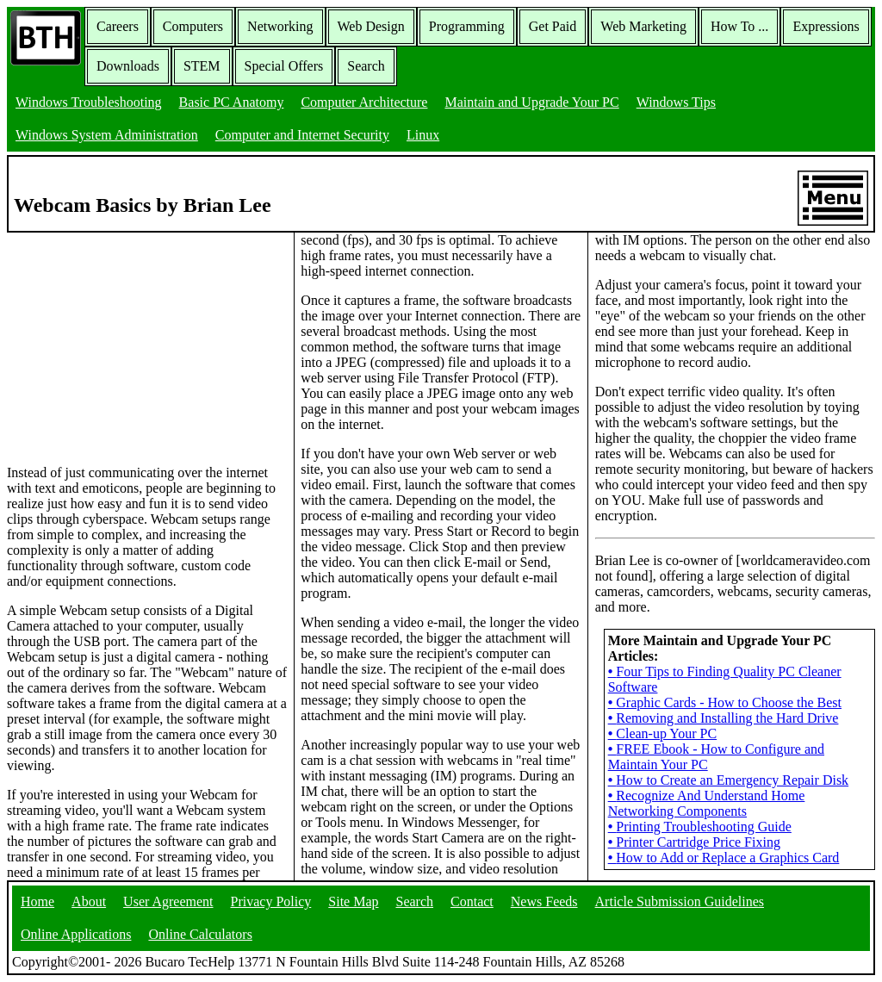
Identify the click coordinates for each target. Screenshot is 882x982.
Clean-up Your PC (662, 733)
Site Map (353, 901)
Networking (280, 26)
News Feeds (544, 901)
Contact (472, 901)
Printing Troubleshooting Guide (700, 826)
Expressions (825, 26)
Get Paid (553, 26)
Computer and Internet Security (302, 134)
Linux (423, 134)
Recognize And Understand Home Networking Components (706, 803)
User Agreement (168, 901)
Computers (193, 26)
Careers (117, 26)
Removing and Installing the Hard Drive (723, 718)
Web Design (371, 26)
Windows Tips (676, 102)
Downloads (127, 66)
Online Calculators (200, 934)
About (88, 901)
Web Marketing (643, 26)
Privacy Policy (271, 901)
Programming (467, 26)
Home (37, 901)
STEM (201, 66)
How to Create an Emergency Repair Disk (728, 780)
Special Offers (284, 66)
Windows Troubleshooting (89, 102)
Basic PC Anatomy (231, 102)
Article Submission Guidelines (679, 901)
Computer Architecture (364, 102)
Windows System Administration (107, 134)
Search (366, 66)
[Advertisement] (136, 340)
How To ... (739, 26)
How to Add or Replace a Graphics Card (724, 857)
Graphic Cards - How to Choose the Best (725, 702)
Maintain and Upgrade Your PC (531, 102)
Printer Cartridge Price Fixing (694, 842)
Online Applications (76, 934)
